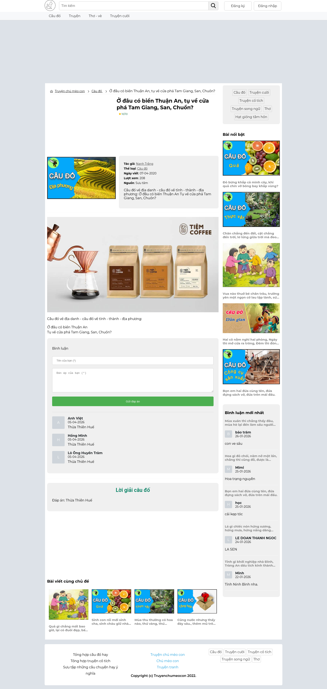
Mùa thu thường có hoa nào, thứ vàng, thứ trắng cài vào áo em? (154, 625)
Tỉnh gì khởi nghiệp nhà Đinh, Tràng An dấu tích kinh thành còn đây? (249, 563)
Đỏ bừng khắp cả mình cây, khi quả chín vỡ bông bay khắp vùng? (250, 184)
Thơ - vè (95, 16)
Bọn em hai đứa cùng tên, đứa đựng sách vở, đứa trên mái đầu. (249, 393)
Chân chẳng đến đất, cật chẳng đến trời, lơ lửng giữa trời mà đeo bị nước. (250, 235)
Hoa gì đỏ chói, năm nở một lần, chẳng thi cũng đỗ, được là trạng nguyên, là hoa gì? (251, 458)
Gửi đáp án (133, 405)
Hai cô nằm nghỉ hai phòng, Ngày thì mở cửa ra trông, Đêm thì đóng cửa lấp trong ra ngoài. (251, 341)
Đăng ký (238, 6)
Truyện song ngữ (246, 109)
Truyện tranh (168, 671)
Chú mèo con (167, 665)
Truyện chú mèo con (70, 91)
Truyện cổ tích (251, 101)
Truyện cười (120, 16)
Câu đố (55, 16)
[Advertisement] (163, 49)
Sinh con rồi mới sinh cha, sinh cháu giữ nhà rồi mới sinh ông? (110, 625)
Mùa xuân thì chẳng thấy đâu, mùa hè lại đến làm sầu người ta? (249, 423)
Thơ (267, 109)
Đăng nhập (267, 6)
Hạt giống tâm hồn (251, 117)
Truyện (74, 16)
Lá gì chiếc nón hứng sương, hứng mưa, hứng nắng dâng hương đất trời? (248, 528)
